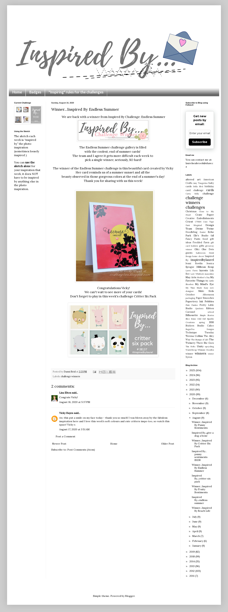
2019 (192, 551)
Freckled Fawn (201, 242)
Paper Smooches (205, 297)
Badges (35, 92)
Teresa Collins (194, 336)
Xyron (189, 357)
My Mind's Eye (204, 284)
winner (189, 353)
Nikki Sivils (206, 291)
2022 (192, 384)
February (198, 541)
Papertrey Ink (194, 301)
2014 (192, 561)
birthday (209, 186)
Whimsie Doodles (206, 350)
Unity (200, 346)
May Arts (191, 277)
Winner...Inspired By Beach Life (202, 509)
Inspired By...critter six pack (201, 478)
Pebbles (209, 301)
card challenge (194, 190)
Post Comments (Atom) (81, 449)
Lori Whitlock (197, 274)
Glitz (197, 249)
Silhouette (192, 315)
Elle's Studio (201, 235)
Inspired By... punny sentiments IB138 (199, 456)
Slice (188, 319)
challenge (208, 193)
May (195, 526)
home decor (198, 256)
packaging (190, 298)
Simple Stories (207, 315)
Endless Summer (153, 117)
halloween (201, 253)
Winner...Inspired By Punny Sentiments (202, 425)
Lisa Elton (65, 392)
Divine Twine (205, 228)
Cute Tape (208, 222)
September (199, 413)
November (198, 403)
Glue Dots (208, 249)
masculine (209, 274)
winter (211, 354)
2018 (192, 556)
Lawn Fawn (192, 270)
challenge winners (70, 376)
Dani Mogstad (194, 225)
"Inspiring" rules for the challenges (76, 92)
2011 (192, 575)
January (197, 545)
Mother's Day (203, 277)
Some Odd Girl (198, 319)
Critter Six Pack (145, 296)
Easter (203, 232)
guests (189, 252)
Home (17, 92)
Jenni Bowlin (194, 263)
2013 (192, 566)
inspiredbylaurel (202, 260)
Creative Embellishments (200, 218)
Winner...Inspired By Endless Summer (202, 467)
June (195, 521)
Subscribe (199, 142)
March (196, 536)
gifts (201, 245)
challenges (195, 207)
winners (200, 353)
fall (212, 235)
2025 (192, 370)
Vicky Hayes (66, 413)
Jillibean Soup (205, 266)
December (198, 398)
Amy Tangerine (200, 183)
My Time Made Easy (197, 288)
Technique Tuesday (200, 332)
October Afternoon (200, 294)
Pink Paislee (192, 305)
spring (202, 322)
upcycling (209, 346)
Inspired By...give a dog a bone (203, 434)
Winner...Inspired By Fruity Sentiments (202, 489)
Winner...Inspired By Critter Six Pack (202, 443)
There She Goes (205, 342)
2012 (192, 571)
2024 (192, 375)
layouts (203, 270)
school (211, 312)
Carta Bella (192, 193)
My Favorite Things (200, 279)
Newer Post (59, 443)
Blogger (130, 596)
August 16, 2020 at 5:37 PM (74, 402)
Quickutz (199, 308)
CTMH (198, 222)
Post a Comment (65, 436)
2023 (192, 379)
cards (210, 190)
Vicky (169, 168)
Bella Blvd (198, 186)
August (196, 417)
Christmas (191, 211)
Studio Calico (205, 325)
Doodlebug (191, 232)
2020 (192, 394)
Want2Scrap (191, 350)
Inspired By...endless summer (199, 500)
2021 (192, 389)
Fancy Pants (193, 238)
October (197, 408)
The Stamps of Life (200, 339)
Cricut (189, 221)
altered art (193, 179)
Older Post (167, 443)
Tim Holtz (190, 346)
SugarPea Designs (200, 329)
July (194, 516)
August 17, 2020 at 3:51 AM (74, 429)
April (195, 531)
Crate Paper (204, 214)
